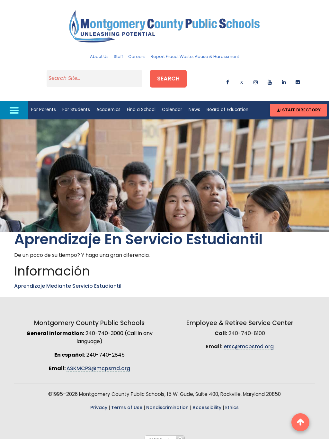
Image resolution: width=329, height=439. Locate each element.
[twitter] (241, 78)
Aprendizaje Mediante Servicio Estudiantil (67, 280)
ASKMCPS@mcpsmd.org (98, 362)
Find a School (141, 103)
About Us (99, 57)
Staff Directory (298, 104)
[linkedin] (284, 78)
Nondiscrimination (167, 401)
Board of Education (227, 103)
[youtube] (269, 78)
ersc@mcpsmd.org (249, 340)
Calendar (172, 103)
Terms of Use (126, 401)
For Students (76, 103)
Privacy (98, 401)
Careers (137, 57)
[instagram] (255, 78)
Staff (118, 57)
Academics (108, 103)
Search (177, 76)
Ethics (232, 401)
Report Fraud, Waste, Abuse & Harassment (195, 57)
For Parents (43, 103)
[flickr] (297, 78)
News (194, 103)
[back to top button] (300, 422)
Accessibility (206, 401)
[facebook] (227, 78)
